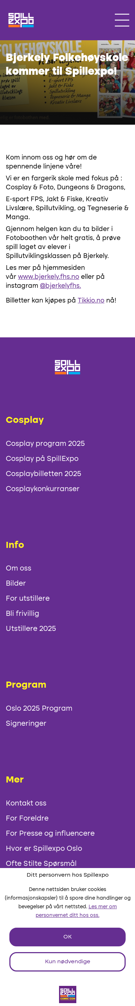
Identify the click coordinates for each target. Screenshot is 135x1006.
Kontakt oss (26, 803)
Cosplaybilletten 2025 (43, 474)
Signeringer (26, 724)
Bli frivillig (22, 614)
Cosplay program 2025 (45, 444)
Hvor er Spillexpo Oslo (44, 849)
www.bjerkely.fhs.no (48, 277)
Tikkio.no (91, 300)
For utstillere (28, 599)
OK (67, 937)
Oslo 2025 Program (39, 708)
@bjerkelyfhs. (60, 286)
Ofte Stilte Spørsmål (41, 864)
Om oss (18, 568)
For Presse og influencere (50, 833)
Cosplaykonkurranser (43, 489)
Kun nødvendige (67, 962)
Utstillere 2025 (31, 629)
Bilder (16, 583)
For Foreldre (27, 818)
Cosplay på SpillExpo (42, 459)
